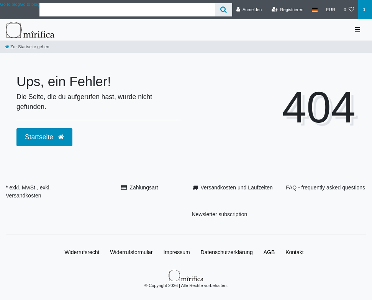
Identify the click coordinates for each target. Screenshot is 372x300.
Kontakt (294, 252)
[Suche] (223, 9)
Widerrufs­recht (81, 252)
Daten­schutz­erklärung (227, 252)
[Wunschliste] (348, 9)
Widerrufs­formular (131, 252)
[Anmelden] (249, 9)
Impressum (176, 252)
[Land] (315, 9)
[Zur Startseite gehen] (27, 46)
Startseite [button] (44, 137)
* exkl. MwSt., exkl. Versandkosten (28, 191)
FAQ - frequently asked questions (325, 187)
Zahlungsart (143, 187)
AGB (269, 252)
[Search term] (127, 9)
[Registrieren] (287, 9)
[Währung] (330, 9)
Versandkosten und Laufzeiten (236, 187)
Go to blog (30, 4)
